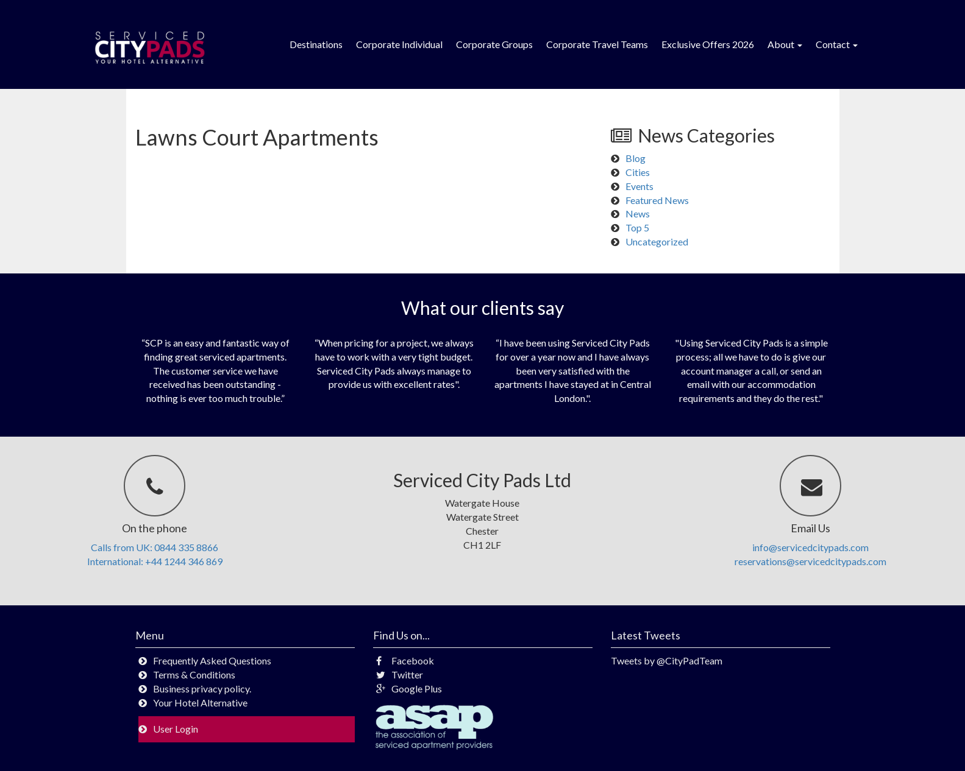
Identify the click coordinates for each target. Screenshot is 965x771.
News (637, 213)
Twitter (399, 674)
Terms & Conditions (194, 674)
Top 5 (637, 227)
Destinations (316, 44)
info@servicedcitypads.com (810, 547)
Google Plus (409, 688)
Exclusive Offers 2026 (707, 44)
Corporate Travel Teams (597, 44)
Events (639, 186)
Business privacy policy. (202, 688)
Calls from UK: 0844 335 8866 (154, 547)
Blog (635, 158)
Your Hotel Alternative (200, 702)
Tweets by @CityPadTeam (666, 660)
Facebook (405, 660)
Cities (637, 172)
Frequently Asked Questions (212, 660)
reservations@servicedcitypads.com (810, 561)
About (784, 44)
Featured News (657, 200)
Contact (837, 44)
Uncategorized (656, 241)
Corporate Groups (494, 44)
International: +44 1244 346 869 (155, 561)
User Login (175, 728)
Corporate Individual (399, 44)
